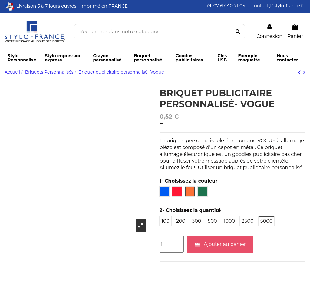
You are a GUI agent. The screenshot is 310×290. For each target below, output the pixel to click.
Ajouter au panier (220, 244)
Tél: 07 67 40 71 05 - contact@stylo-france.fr (255, 5)
